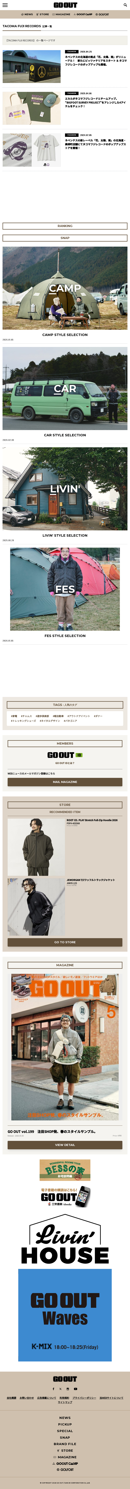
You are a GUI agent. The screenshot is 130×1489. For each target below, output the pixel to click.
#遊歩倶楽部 (42, 716)
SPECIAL (65, 1431)
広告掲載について (46, 1397)
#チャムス (26, 716)
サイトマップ (65, 1402)
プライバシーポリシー (84, 1397)
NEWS (65, 1418)
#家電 (14, 716)
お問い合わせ (27, 1397)
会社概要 (11, 1397)
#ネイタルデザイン (50, 720)
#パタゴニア (70, 720)
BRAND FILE (65, 1444)
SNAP (65, 1438)
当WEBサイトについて (111, 1397)
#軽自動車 (58, 716)
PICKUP (65, 1424)
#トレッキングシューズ (23, 720)
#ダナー (98, 716)
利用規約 (64, 1397)
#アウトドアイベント (79, 716)
